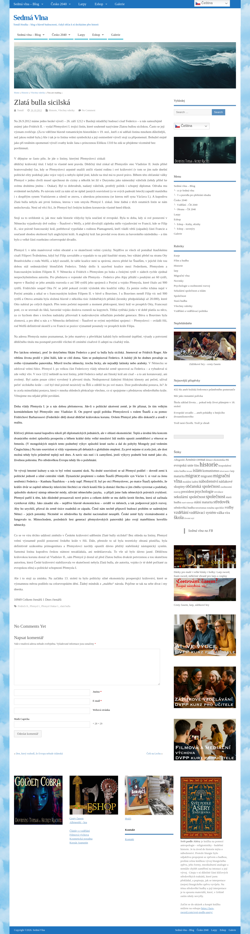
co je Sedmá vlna (185, 190)
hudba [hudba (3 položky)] (182, 471)
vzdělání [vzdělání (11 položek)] (181, 512)
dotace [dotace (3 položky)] (209, 459)
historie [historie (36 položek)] (209, 464)
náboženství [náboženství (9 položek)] (208, 481)
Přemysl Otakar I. (50, 606)
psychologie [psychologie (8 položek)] (204, 491)
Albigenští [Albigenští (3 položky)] (179, 459)
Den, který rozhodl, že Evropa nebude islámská (39, 753)
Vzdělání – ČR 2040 (187, 204)
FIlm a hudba (181, 260)
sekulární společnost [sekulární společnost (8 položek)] (189, 497)
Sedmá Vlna (30, 17)
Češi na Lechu (154, 753)
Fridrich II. (23, 606)
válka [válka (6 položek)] (220, 513)
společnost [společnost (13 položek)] (215, 496)
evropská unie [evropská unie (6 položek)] (183, 465)
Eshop (99, 4)
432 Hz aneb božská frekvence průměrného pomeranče (204, 389)
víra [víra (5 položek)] (227, 512)
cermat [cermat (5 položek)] (201, 459)
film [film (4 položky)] (196, 465)
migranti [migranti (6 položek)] (207, 476)
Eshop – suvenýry (186, 228)
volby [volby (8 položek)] (229, 507)
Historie (53, 110)
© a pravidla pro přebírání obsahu (194, 195)
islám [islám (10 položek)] (197, 470)
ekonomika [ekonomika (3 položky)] (219, 459)
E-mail (97, 700)
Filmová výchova (79, 834)
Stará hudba (180, 300)
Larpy (82, 4)
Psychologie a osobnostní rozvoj (192, 285)
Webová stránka (101, 710)
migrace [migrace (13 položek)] (192, 475)
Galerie (120, 4)
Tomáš (20, 110)
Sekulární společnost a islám (190, 290)
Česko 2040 (59, 4)
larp (176, 270)
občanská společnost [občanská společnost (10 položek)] (203, 486)
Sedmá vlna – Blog (26, 4)
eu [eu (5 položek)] (227, 459)
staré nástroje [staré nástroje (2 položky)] (187, 502)
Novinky (179, 280)
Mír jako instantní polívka (188, 395)
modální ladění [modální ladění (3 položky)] (190, 481)
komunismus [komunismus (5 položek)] (211, 470)
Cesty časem (77, 818)
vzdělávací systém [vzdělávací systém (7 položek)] (202, 513)
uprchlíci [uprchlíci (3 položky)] (219, 507)
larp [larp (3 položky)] (232, 471)
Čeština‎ (183, 126)
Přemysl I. (35, 606)
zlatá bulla (65, 606)
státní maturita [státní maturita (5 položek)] (203, 502)
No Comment (88, 110)
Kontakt (129, 839)
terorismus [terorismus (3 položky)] (200, 507)
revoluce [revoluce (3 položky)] (218, 491)
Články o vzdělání (80, 830)
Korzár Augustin (79, 842)
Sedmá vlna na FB (200, 531)
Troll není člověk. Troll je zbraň (191, 423)
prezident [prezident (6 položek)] (187, 492)
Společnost (180, 295)
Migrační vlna (182, 275)
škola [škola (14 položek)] (179, 517)
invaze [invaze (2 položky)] (189, 471)
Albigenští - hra (78, 822)
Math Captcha (21, 719)
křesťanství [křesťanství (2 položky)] (225, 471)
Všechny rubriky (66, 110)
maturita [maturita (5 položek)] (179, 476)
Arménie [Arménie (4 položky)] (190, 459)
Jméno (97, 691)
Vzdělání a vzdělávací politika (191, 311)
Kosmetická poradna (81, 838)
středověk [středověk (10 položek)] (221, 502)
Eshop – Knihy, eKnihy (188, 224)
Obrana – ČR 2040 (186, 209)
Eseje (177, 255)
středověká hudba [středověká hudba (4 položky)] (184, 507)
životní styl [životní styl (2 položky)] (189, 518)
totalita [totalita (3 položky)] (210, 507)
